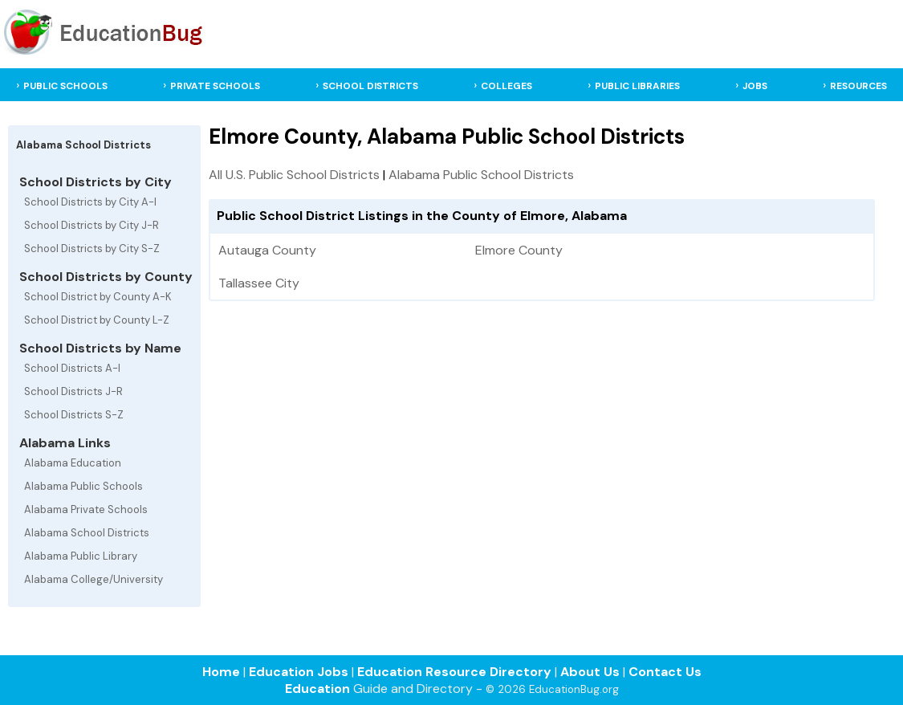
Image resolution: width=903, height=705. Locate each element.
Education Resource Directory (454, 671)
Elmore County (519, 250)
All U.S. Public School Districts (294, 174)
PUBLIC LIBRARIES (637, 85)
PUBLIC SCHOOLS (65, 85)
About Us (590, 671)
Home (221, 671)
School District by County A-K (98, 297)
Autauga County (267, 250)
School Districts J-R (73, 391)
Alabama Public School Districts (481, 174)
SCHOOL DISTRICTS (370, 85)
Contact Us (665, 671)
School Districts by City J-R (91, 225)
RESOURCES (858, 85)
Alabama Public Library (80, 556)
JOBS (754, 85)
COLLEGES (506, 85)
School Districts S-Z (74, 415)
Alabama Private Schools (86, 509)
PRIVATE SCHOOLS (215, 85)
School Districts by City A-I (90, 202)
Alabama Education (72, 463)
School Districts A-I (72, 368)
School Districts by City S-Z (92, 248)
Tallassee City (258, 283)
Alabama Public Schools (83, 486)
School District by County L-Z (96, 320)
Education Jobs (298, 671)
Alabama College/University (93, 579)
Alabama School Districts (86, 533)
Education (317, 688)
